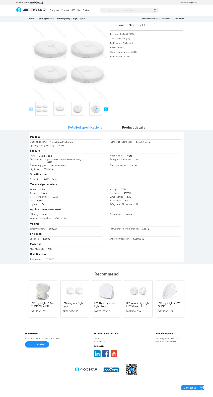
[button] (106, 109)
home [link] (31, 19)
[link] (45, 19)
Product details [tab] (133, 127)
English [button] (193, 3)
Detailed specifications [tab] (85, 127)
